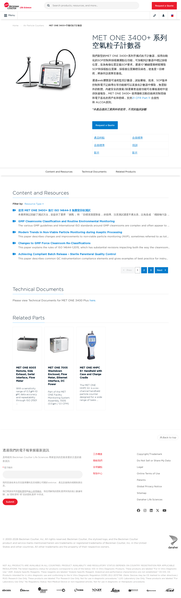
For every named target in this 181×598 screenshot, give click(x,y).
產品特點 (99, 134)
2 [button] (144, 267)
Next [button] (161, 267)
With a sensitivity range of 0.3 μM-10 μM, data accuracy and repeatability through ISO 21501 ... (26, 392)
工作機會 (97, 451)
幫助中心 (97, 470)
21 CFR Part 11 (141, 98)
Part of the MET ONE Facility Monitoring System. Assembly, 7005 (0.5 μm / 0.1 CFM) (59, 394)
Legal (140, 464)
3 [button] (151, 267)
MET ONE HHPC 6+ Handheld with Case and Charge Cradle (91, 369)
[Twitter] (157, 508)
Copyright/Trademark (149, 451)
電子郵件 (8, 464)
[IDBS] (79, 587)
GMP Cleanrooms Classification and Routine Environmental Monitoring (66, 218)
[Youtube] (164, 508)
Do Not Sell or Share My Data (154, 457)
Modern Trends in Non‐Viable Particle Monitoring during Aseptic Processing (70, 229)
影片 (96, 149)
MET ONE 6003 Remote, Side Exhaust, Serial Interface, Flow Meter (26, 371)
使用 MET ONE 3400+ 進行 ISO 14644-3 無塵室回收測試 (54, 207)
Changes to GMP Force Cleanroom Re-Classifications (54, 240)
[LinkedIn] (151, 508)
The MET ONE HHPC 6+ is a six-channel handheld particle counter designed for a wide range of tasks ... (91, 389)
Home (15, 25)
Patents (141, 477)
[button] (48, 5)
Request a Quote (164, 5)
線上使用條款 (35, 488)
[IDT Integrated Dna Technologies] (97, 587)
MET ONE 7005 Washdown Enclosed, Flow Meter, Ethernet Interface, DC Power (58, 373)
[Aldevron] (25, 587)
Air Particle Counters (33, 25)
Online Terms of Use (148, 470)
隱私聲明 (22, 488)
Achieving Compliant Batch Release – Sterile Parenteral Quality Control (67, 251)
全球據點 (97, 464)
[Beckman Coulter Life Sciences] (43, 588)
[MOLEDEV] (133, 588)
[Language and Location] (172, 15)
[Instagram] (145, 508)
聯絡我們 (97, 457)
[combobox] (91, 5)
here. (93, 297)
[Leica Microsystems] (115, 588)
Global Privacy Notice (149, 483)
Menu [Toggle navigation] (9, 15)
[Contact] (154, 15)
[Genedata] (61, 587)
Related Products (126, 168)
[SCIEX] (169, 587)
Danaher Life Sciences (149, 496)
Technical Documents (94, 168)
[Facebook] (138, 508)
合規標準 (137, 134)
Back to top (167, 434)
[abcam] (6, 587)
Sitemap (141, 490)
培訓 (135, 142)
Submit (10, 498)
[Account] (163, 15)
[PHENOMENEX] (151, 588)
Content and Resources (58, 168)
